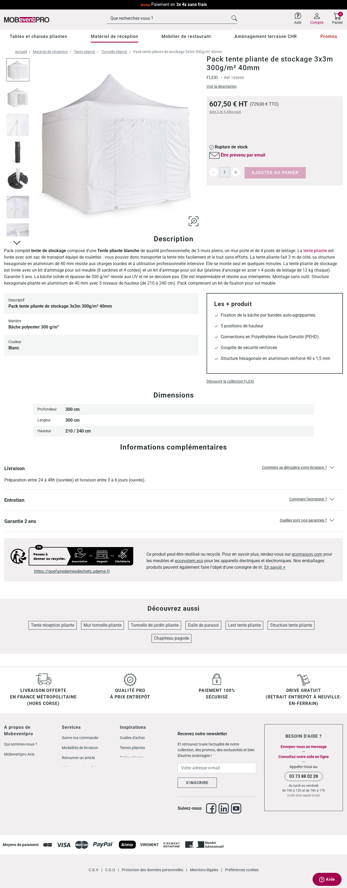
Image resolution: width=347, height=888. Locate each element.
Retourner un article (78, 758)
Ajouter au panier (275, 172)
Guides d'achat (132, 738)
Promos (328, 36)
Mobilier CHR (131, 768)
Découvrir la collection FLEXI (230, 381)
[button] (173, 474)
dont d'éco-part (225, 112)
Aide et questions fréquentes (86, 768)
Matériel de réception (114, 36)
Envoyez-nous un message (304, 746)
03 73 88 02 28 (303, 776)
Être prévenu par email (243, 155)
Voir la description (222, 86)
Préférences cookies (242, 861)
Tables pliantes (132, 758)
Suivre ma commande (80, 738)
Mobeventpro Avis (19, 754)
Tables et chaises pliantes (38, 36)
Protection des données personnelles (153, 861)
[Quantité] (224, 172)
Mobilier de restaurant (186, 36)
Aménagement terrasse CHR (265, 36)
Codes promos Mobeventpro (28, 774)
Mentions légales (204, 861)
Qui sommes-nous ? (20, 744)
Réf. (227, 78)
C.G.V (94, 861)
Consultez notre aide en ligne (303, 756)
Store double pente (135, 778)
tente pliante (315, 250)
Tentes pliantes (132, 748)
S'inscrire (197, 782)
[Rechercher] (172, 18)
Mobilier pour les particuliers (85, 778)
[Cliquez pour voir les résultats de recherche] (234, 17)
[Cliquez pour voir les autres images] (17, 241)
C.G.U (110, 861)
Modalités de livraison (80, 748)
